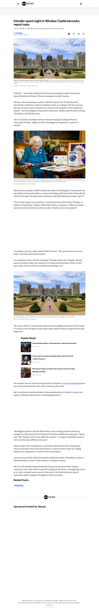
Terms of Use (49, 604)
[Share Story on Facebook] (68, 35)
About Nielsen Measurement (38, 604)
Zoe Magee (19, 34)
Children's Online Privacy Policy (67, 602)
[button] (18, 3)
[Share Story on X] (73, 35)
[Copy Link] (83, 35)
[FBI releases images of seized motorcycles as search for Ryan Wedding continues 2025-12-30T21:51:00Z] (49, 374)
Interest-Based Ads (23, 604)
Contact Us (49, 607)
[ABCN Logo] (28, 3)
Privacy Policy (37, 602)
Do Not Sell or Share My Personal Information (67, 604)
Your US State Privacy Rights (50, 602)
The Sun (28, 252)
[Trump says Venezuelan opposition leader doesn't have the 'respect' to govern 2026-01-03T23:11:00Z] (49, 361)
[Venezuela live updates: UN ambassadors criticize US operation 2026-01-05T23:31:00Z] (49, 349)
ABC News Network (27, 602)
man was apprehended (72, 384)
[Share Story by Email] (78, 35)
